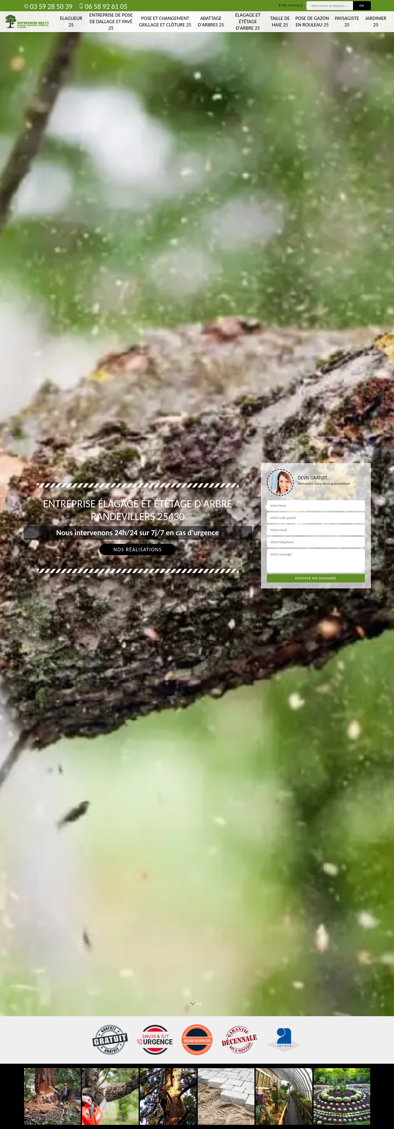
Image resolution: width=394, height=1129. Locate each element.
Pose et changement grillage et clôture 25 (165, 21)
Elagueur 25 (71, 21)
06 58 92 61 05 (102, 6)
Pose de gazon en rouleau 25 (312, 21)
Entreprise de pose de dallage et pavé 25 (111, 21)
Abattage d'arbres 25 (211, 21)
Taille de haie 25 (280, 21)
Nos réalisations (137, 549)
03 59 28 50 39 (47, 6)
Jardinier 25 (376, 21)
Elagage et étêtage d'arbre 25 (247, 21)
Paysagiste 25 (347, 21)
